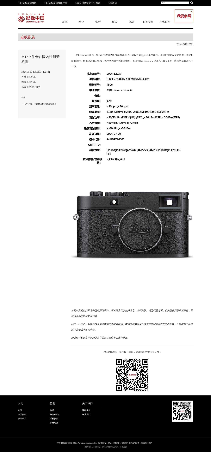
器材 (131, 21)
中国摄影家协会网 (27, 3)
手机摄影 (54, 419)
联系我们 (86, 414)
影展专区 (148, 21)
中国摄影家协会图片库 (55, 3)
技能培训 (112, 3)
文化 (81, 21)
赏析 (98, 21)
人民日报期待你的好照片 (87, 3)
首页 (64, 21)
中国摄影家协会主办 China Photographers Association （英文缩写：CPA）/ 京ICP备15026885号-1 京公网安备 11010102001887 (104, 443)
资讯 (191, 44)
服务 (114, 21)
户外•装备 (54, 423)
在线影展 (164, 21)
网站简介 (86, 410)
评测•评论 (54, 414)
